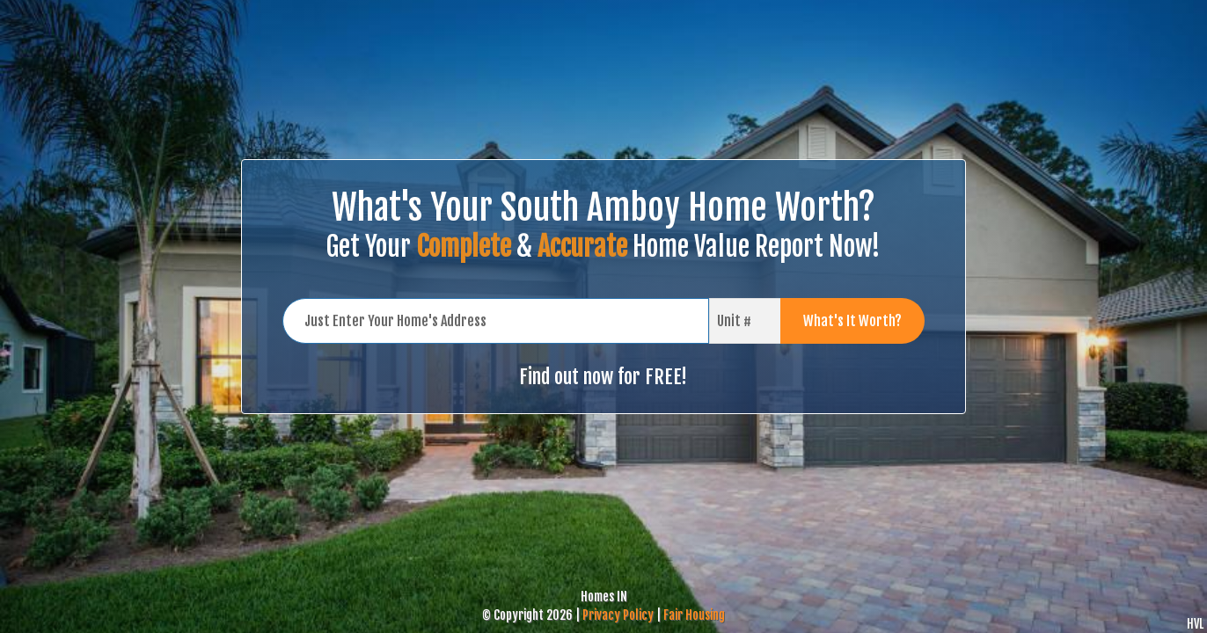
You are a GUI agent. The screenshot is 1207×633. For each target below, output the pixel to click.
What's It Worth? (852, 321)
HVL (1195, 623)
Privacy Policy (618, 615)
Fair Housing (694, 615)
